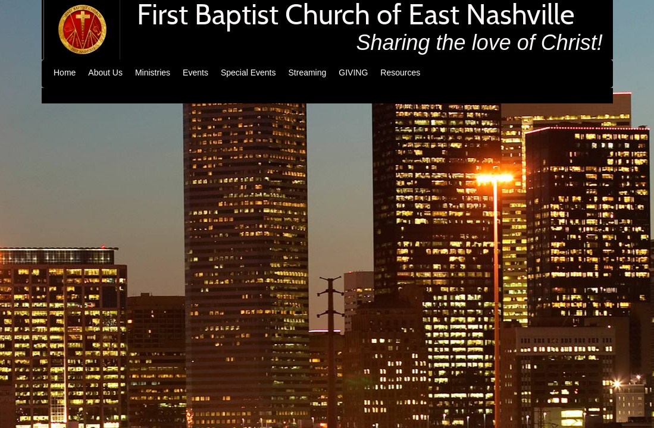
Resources (400, 72)
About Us (105, 72)
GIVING (353, 72)
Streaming (308, 72)
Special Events (248, 72)
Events (195, 72)
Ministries (152, 72)
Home (65, 72)
